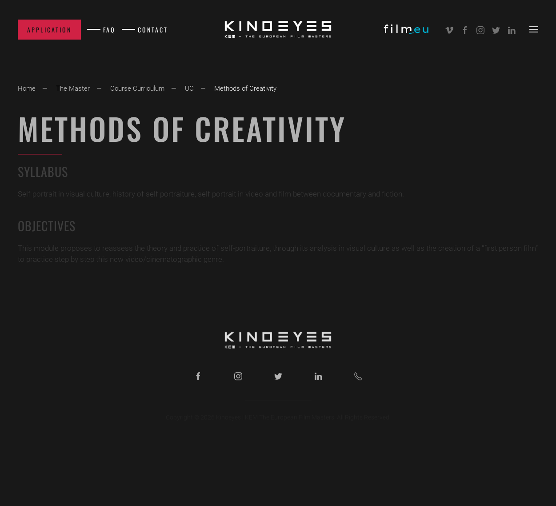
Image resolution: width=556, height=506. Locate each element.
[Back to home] (278, 29)
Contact (153, 29)
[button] (533, 29)
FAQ (109, 29)
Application (49, 29)
